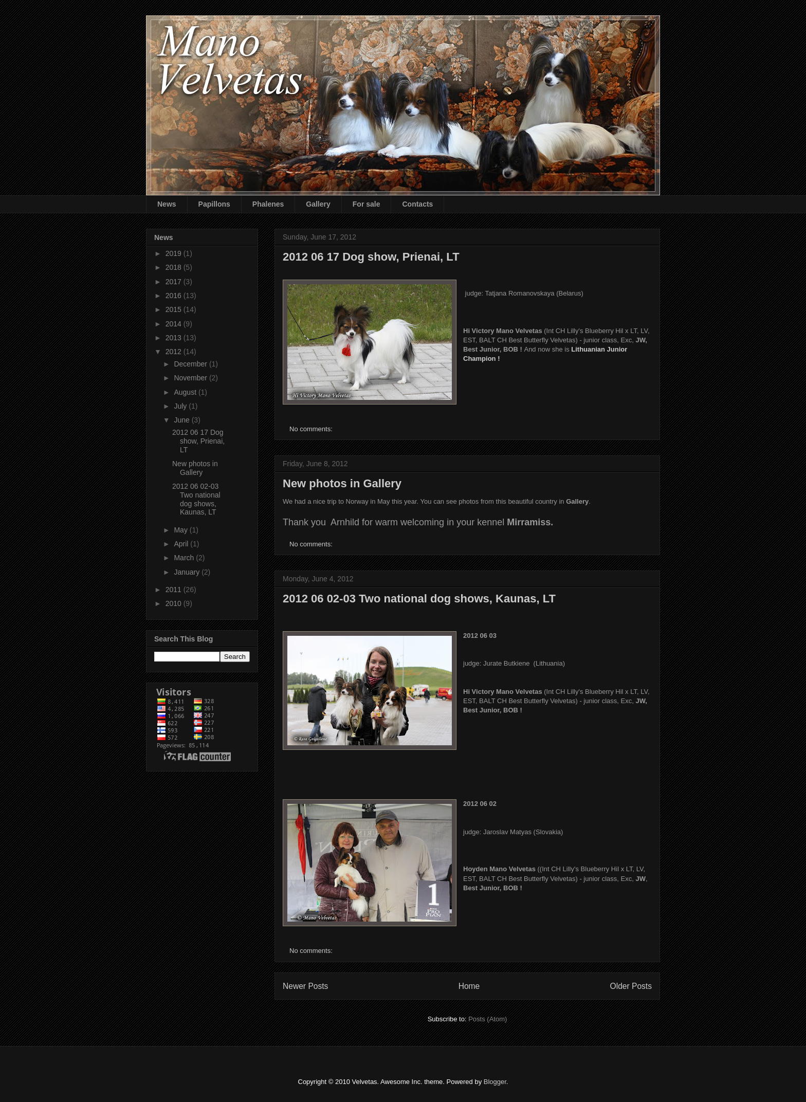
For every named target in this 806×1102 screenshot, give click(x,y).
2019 (175, 253)
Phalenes (268, 204)
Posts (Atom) (487, 1019)
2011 (175, 589)
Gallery (318, 204)
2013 (175, 338)
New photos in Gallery (342, 483)
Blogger (495, 1082)
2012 (175, 351)
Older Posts (631, 986)
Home (469, 986)
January (188, 572)
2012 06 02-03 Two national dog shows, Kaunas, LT (419, 598)
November (191, 378)
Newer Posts (305, 986)
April (182, 544)
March (185, 558)
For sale (366, 204)
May (181, 530)
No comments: (311, 429)
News (166, 204)
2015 (175, 309)
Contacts (417, 204)
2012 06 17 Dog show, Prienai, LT (371, 256)
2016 (175, 295)
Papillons (214, 204)
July (181, 406)
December (191, 364)
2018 (175, 267)
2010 (175, 603)
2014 (175, 324)
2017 (175, 282)
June (182, 420)
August (186, 392)
